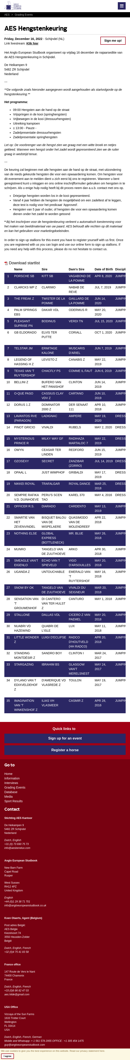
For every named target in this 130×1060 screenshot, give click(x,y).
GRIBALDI (76, 472)
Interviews (11, 783)
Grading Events (21, 14)
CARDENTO (77, 506)
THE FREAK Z (24, 298)
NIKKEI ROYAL (24, 483)
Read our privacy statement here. (87, 1051)
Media (8, 796)
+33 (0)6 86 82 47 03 (16, 990)
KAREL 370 (77, 495)
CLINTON (75, 382)
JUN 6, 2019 (103, 371)
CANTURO (76, 599)
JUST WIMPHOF (53, 472)
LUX (72, 626)
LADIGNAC (49, 416)
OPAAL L (20, 472)
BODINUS (49, 321)
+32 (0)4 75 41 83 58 (16, 951)
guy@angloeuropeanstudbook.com (24, 1044)
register (82, 240)
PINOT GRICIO (24, 427)
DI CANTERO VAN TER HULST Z (53, 603)
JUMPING (122, 276)
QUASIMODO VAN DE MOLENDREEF (79, 522)
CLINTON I (76, 653)
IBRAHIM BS (50, 664)
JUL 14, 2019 (104, 461)
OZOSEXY (21, 461)
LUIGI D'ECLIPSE (54, 637)
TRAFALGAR (51, 483)
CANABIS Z (77, 359)
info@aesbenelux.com (17, 848)
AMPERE (75, 416)
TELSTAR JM (23, 348)
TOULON (75, 680)
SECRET (48, 461)
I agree (7, 1056)
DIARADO (49, 506)
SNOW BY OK (24, 587)
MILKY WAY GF (52, 438)
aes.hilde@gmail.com (16, 994)
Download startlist (22, 263)
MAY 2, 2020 (103, 427)
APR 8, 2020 (103, 276)
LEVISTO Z (49, 359)
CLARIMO (49, 287)
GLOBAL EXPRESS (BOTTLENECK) (53, 538)
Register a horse (65, 750)
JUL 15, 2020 (104, 321)
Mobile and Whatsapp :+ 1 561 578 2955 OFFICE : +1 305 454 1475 (44, 1040)
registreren (88, 179)
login (55, 244)
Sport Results (13, 801)
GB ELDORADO (25, 332)
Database (10, 792)
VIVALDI (47, 427)
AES (7, 14)
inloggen (38, 183)
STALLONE (22, 614)
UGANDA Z (22, 572)
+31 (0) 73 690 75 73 (16, 844)
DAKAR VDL (50, 310)
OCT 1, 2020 (103, 332)
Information (12, 778)
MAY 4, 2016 (103, 495)
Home (8, 774)
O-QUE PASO (23, 393)
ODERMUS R (78, 310)
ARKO (73, 549)
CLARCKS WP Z (25, 287)
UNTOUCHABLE (53, 572)
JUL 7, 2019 (103, 287)
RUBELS (75, 427)
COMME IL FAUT (80, 371)
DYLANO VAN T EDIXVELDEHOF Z (26, 685)
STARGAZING (24, 664)
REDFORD (76, 450)
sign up (100, 244)
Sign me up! (113, 40)
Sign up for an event (65, 738)
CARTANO (76, 393)
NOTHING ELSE (25, 533)
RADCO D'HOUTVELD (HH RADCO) (78, 642)
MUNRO (20, 549)
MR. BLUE (76, 533)
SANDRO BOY (52, 653)
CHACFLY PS (51, 371)
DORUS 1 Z (22, 404)
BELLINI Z (21, 382)
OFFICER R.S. (24, 506)
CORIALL (75, 332)
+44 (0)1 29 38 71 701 (17, 901)
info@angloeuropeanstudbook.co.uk (25, 905)
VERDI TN (76, 321)
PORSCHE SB (24, 276)
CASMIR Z (76, 700)
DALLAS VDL (51, 614)
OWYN (19, 450)
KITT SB (47, 276)
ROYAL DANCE (79, 483)
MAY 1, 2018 (103, 599)
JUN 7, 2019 (103, 348)
